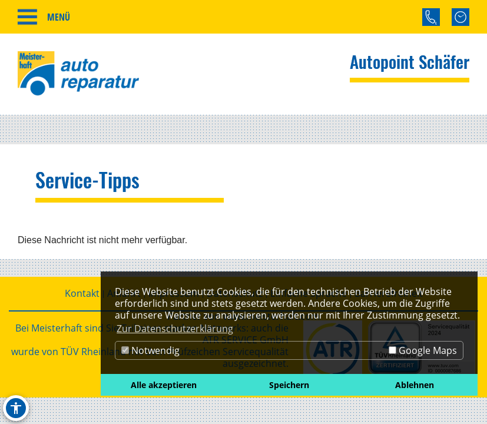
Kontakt (82, 293)
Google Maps (423, 350)
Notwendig (150, 350)
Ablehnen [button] (414, 384)
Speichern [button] (289, 384)
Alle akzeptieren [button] (164, 384)
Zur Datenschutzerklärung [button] (175, 328)
